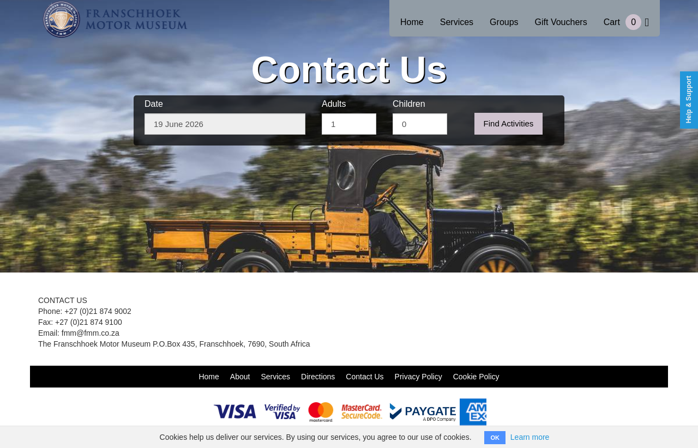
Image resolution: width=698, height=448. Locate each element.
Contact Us (364, 376)
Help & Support (689, 99)
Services (456, 22)
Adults (334, 103)
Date (154, 103)
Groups (504, 22)
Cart (626, 22)
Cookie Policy (476, 376)
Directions (318, 376)
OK (495, 437)
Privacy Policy (418, 376)
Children (409, 103)
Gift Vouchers (561, 22)
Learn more (530, 437)
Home (412, 22)
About (240, 376)
